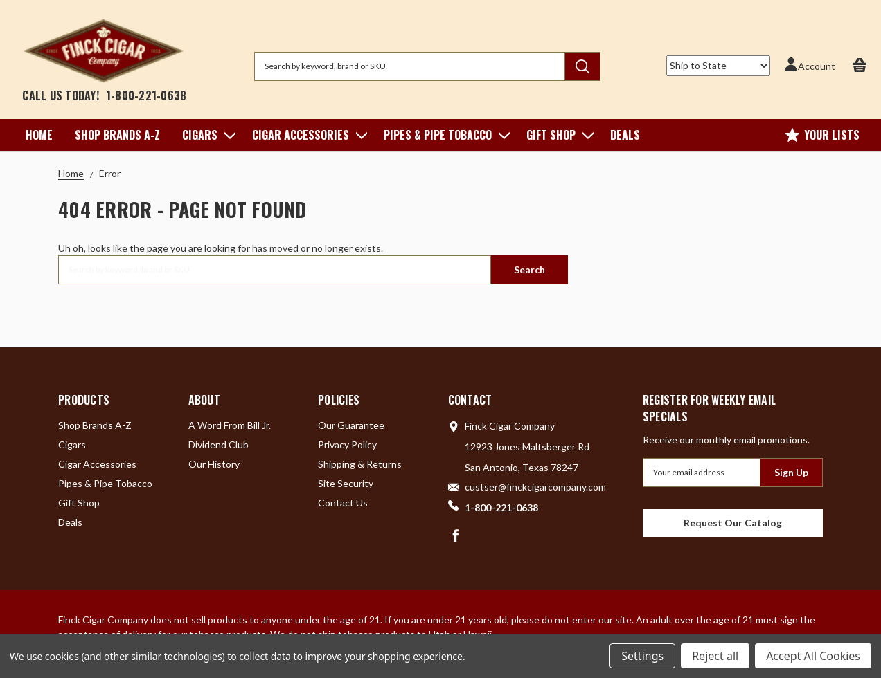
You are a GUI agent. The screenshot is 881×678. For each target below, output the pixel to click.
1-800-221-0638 (146, 95)
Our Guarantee (351, 425)
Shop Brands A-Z (117, 135)
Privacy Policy (347, 444)
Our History (214, 464)
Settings (642, 655)
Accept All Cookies (813, 655)
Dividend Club (218, 444)
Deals (625, 135)
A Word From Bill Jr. (229, 425)
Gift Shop (557, 135)
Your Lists (822, 135)
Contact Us (343, 502)
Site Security (345, 483)
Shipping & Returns (360, 464)
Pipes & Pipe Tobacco (444, 135)
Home (39, 135)
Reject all (715, 655)
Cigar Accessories (307, 135)
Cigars (206, 135)
